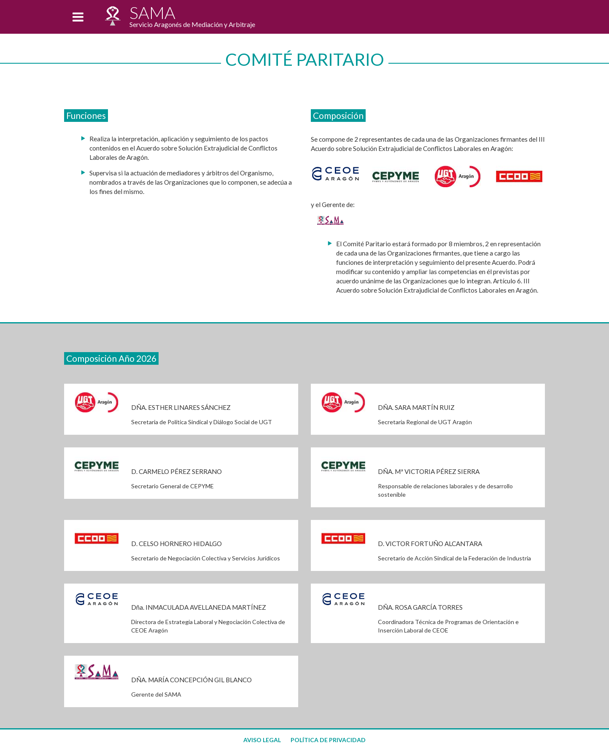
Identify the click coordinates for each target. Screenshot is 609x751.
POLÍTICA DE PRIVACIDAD (328, 740)
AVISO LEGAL (262, 740)
